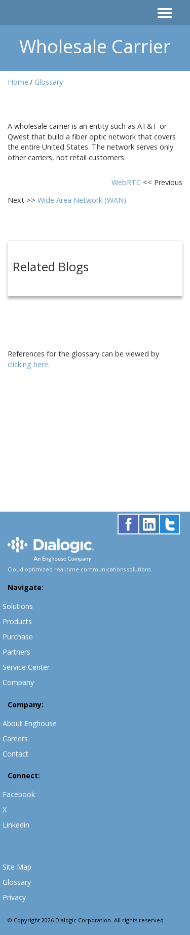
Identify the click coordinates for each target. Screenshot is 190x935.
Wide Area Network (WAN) (81, 200)
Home (18, 82)
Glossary (48, 82)
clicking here (28, 364)
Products (17, 621)
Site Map (17, 867)
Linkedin (16, 825)
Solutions (18, 606)
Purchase (18, 636)
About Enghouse (30, 723)
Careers (15, 738)
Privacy (14, 897)
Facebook (19, 794)
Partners (16, 652)
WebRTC (127, 182)
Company (18, 682)
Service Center (26, 667)
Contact (15, 754)
